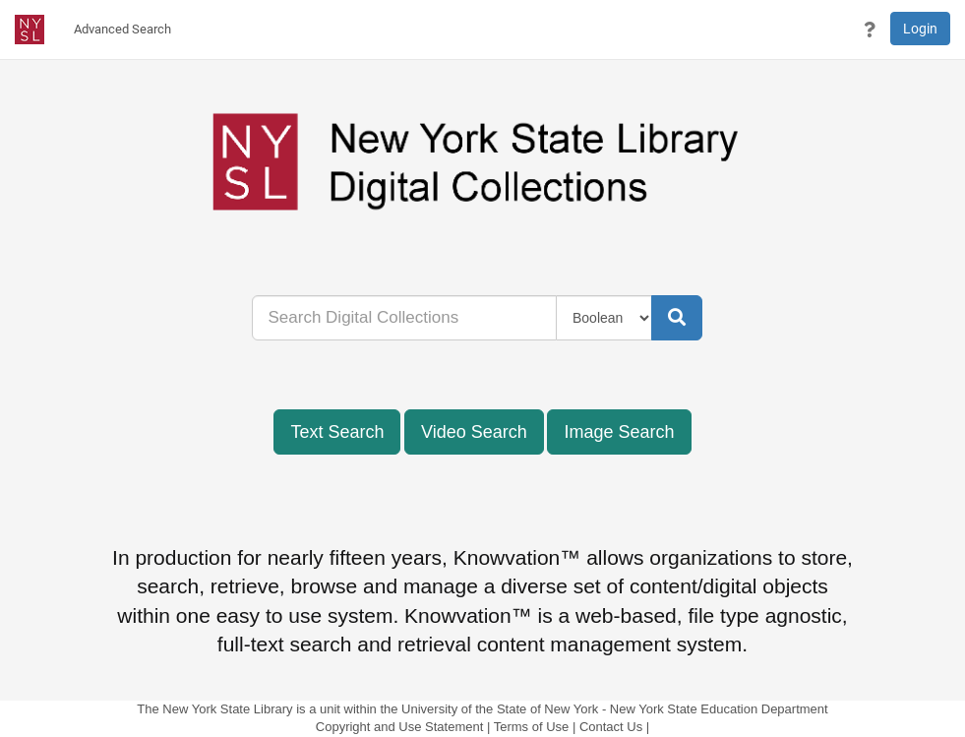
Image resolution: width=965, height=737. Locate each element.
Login (920, 28)
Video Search (474, 432)
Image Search (619, 432)
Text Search (337, 432)
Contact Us (610, 726)
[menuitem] (122, 29)
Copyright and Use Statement (400, 726)
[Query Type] (604, 317)
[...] (405, 317)
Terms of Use (532, 726)
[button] (869, 29)
